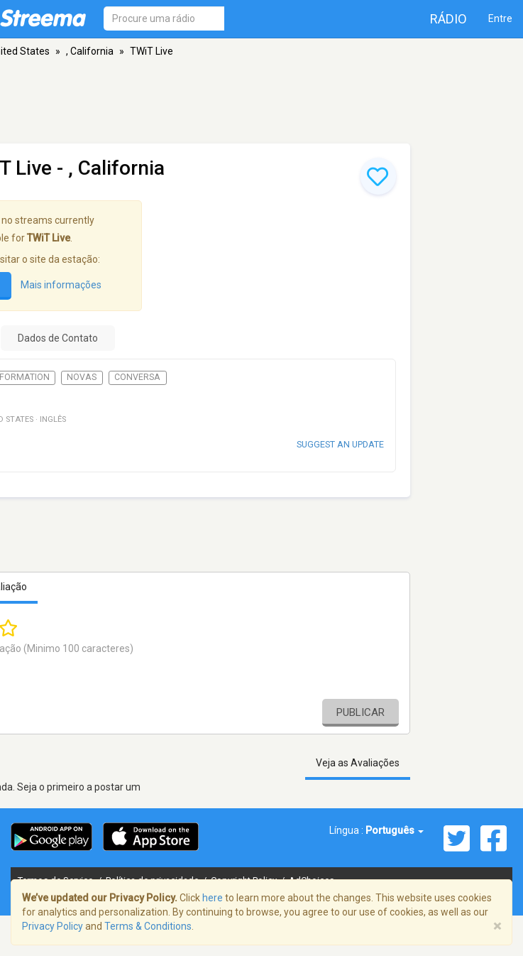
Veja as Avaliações (358, 762)
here (212, 897)
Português (394, 830)
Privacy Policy (52, 926)
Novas (82, 377)
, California (90, 51)
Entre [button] (500, 18)
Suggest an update (340, 444)
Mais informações (61, 284)
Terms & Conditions (148, 926)
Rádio (448, 18)
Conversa (137, 377)
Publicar (360, 712)
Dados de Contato (58, 338)
